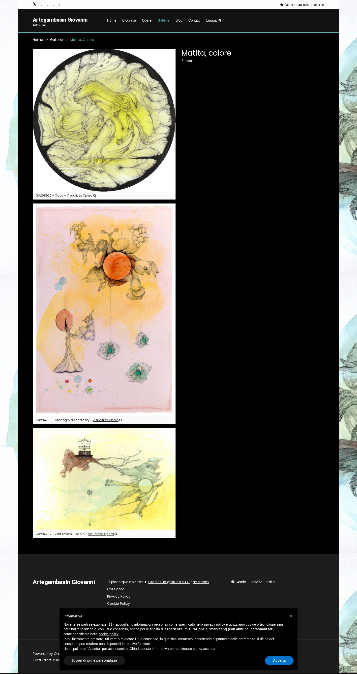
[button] (291, 616)
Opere (147, 20)
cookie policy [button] (109, 634)
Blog (179, 20)
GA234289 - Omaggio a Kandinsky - (79, 421)
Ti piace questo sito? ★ (158, 582)
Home (111, 20)
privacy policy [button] (214, 624)
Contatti (194, 20)
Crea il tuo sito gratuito (302, 4)
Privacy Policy (118, 597)
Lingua (213, 20)
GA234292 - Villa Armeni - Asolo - (76, 535)
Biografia (129, 20)
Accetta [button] (279, 660)
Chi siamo (115, 589)
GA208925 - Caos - (66, 196)
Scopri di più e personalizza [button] (94, 660)
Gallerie (164, 20)
